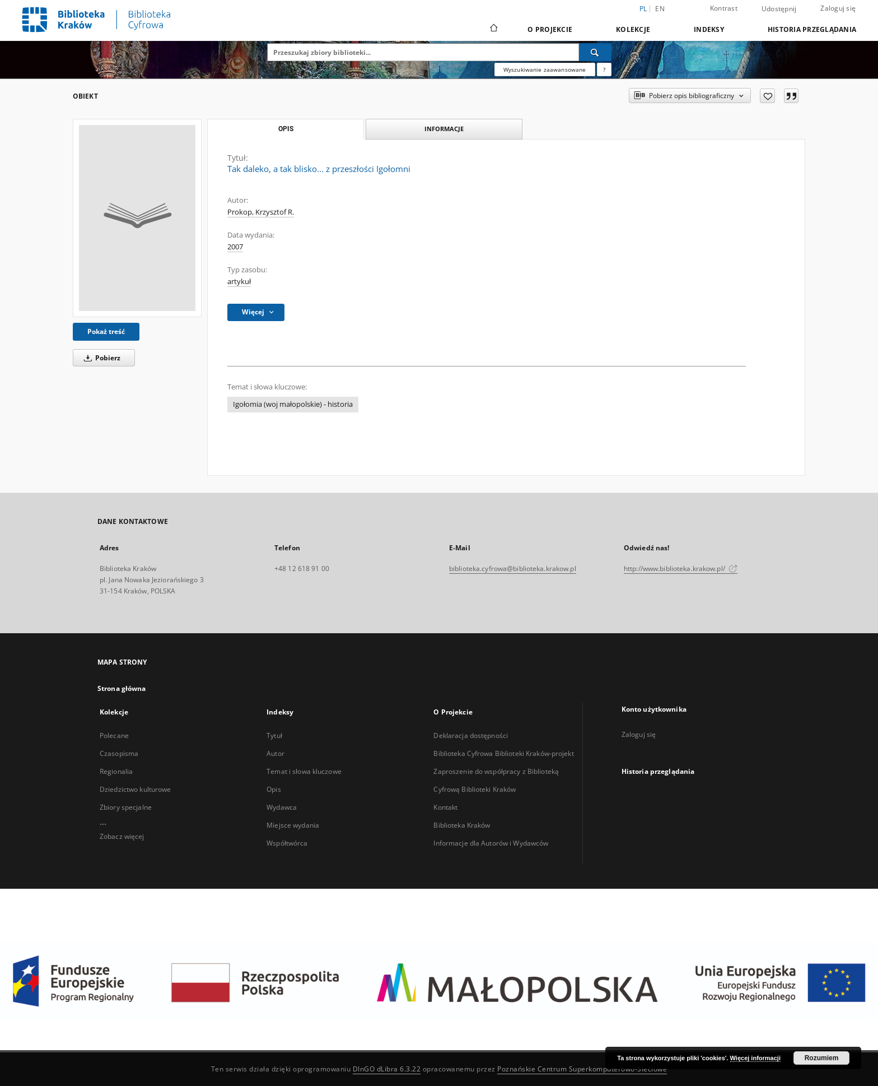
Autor (275, 753)
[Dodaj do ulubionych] (767, 96)
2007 (235, 247)
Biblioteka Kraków (461, 825)
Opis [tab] (285, 129)
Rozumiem (822, 1058)
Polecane (114, 735)
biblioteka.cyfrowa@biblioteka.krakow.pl (512, 568)
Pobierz (100, 357)
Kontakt (445, 807)
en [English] (660, 8)
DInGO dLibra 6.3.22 (387, 1069)
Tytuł (274, 735)
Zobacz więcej (122, 836)
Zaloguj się (838, 8)
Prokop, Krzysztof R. (260, 212)
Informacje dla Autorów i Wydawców (490, 843)
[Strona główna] (493, 29)
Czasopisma (119, 753)
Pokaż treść (106, 331)
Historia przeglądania (812, 29)
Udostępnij (779, 8)
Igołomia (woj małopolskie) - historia (293, 404)
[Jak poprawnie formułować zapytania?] (604, 69)
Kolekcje (633, 29)
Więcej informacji (755, 1058)
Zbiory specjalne (126, 807)
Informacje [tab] (444, 128)
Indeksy (709, 29)
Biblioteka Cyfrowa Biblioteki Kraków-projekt (503, 753)
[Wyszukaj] (595, 52)
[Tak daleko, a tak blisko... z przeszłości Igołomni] (137, 218)
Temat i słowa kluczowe (304, 771)
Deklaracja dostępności (470, 735)
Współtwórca (287, 843)
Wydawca (282, 807)
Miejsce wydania (293, 825)
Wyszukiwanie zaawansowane (544, 69)
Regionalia (116, 771)
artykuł (239, 281)
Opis (274, 789)
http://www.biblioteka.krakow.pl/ (680, 568)
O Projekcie (549, 29)
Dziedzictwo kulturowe (135, 789)
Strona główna (121, 688)
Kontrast (723, 8)
